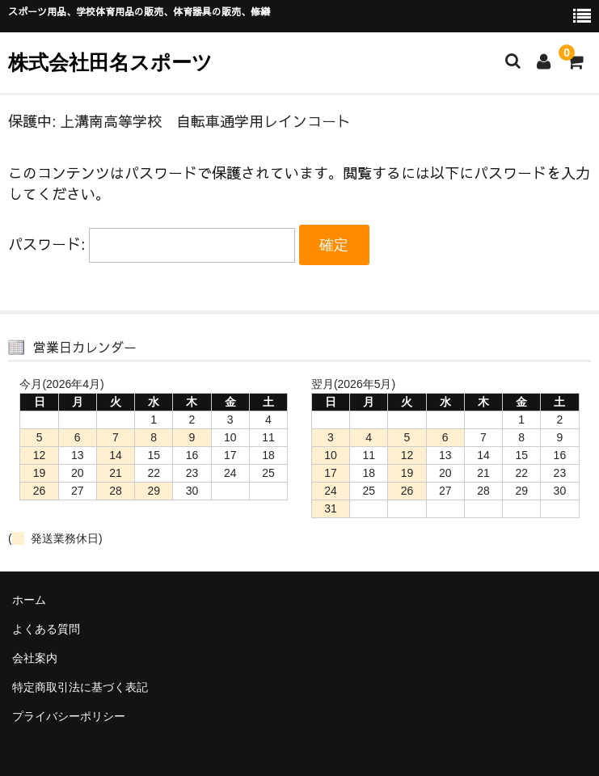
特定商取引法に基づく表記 (80, 687)
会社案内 (34, 658)
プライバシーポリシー (68, 716)
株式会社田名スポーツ (110, 62)
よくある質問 (46, 628)
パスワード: (151, 244)
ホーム (29, 599)
